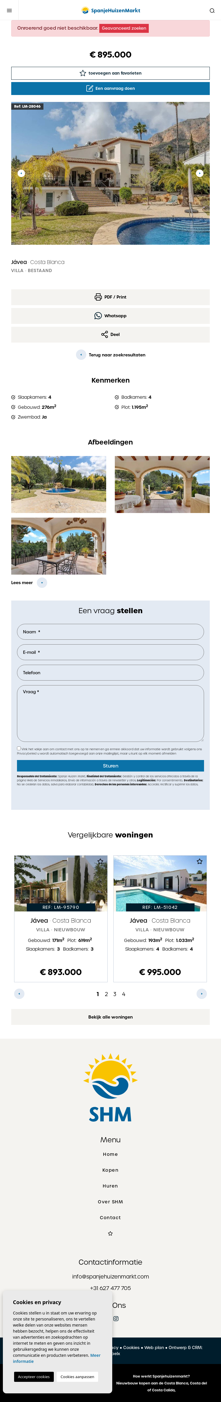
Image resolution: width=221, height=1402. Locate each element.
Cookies (131, 1347)
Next (200, 173)
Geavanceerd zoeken (124, 28)
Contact (110, 1218)
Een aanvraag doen (110, 88)
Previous (21, 173)
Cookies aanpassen (77, 1376)
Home (110, 1154)
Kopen (110, 1170)
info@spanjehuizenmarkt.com (110, 1276)
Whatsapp (110, 315)
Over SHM (110, 1202)
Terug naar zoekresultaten (110, 354)
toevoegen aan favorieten (110, 73)
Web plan (154, 1347)
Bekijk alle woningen (110, 1017)
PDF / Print (110, 297)
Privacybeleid (27, 753)
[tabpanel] (61, 918)
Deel (110, 334)
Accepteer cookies (34, 1376)
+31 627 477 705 (110, 1288)
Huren (110, 1186)
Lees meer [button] (22, 583)
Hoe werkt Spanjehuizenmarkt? (161, 1376)
